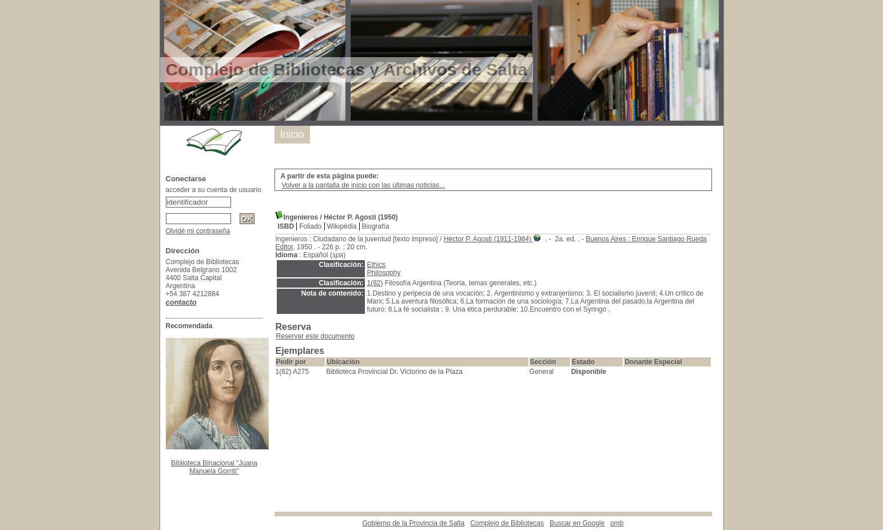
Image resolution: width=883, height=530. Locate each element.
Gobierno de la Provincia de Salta (414, 523)
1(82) (375, 283)
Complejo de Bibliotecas (507, 523)
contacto (181, 302)
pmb (616, 523)
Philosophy (384, 273)
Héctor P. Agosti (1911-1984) (489, 239)
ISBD (286, 226)
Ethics (376, 265)
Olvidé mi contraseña (198, 231)
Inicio (292, 134)
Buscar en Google (577, 523)
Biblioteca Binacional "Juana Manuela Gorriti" (214, 467)
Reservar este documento (315, 336)
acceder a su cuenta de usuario (213, 190)
